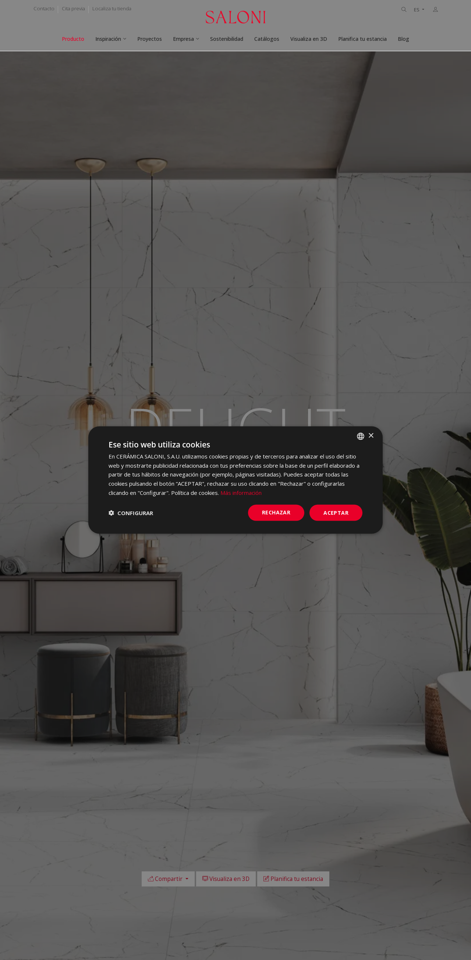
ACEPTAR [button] (335, 512)
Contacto (43, 8)
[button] (131, 513)
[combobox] (360, 436)
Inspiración (108, 38)
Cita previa (73, 8)
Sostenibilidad (226, 38)
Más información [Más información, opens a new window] (241, 492)
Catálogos (266, 38)
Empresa (183, 38)
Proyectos (149, 38)
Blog (403, 38)
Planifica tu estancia (362, 38)
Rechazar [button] (276, 511)
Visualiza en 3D (308, 38)
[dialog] (235, 480)
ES (417, 10)
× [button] (370, 436)
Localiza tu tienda (111, 8)
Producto (73, 38)
